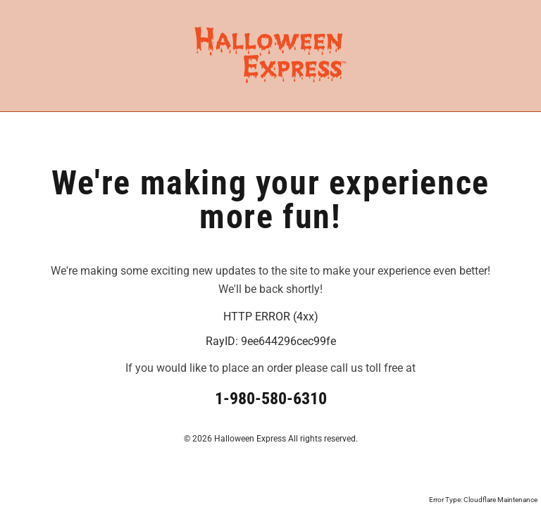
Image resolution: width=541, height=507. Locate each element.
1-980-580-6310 (271, 398)
